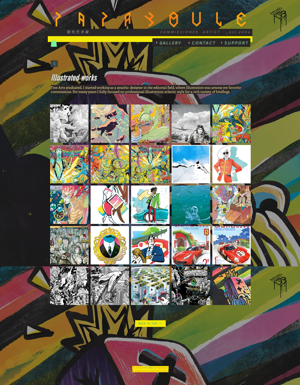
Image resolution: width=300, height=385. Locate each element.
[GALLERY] (166, 42)
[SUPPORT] (233, 42)
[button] (54, 43)
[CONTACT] (200, 43)
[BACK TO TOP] (150, 323)
